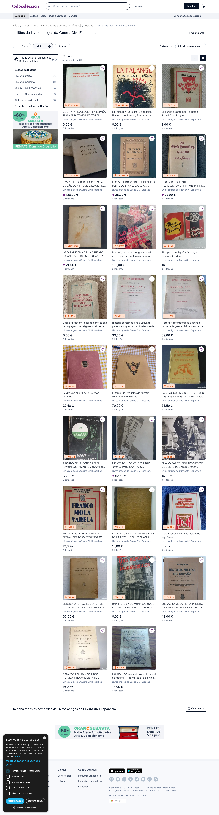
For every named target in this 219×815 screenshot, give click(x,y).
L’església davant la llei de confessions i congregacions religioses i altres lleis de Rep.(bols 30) (85, 324)
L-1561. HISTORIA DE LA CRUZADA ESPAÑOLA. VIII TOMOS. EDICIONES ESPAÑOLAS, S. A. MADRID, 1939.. (83, 184)
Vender (73, 15)
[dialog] (25, 773)
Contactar (83, 786)
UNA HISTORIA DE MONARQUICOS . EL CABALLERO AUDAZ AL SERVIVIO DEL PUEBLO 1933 (133, 605)
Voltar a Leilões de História (32, 106)
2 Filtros (22, 46)
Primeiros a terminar (190, 46)
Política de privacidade (144, 790)
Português (117, 801)
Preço (62, 46)
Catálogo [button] (20, 15)
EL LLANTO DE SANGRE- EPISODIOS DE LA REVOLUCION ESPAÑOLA (133, 535)
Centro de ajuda (87, 769)
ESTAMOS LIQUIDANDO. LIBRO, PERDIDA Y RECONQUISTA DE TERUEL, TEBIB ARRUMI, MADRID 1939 (82, 676)
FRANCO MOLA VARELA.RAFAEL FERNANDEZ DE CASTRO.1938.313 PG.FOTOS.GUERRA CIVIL (82, 535)
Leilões (34, 15)
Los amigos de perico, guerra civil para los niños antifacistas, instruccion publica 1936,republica (134, 254)
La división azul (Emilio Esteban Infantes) (81, 394)
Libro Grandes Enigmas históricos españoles (181, 535)
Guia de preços (57, 15)
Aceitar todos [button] (15, 801)
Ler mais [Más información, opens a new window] (18, 756)
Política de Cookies (166, 790)
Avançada (139, 6)
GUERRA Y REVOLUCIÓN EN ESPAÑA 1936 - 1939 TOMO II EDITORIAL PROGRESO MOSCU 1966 (84, 113)
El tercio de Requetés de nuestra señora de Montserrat (130, 394)
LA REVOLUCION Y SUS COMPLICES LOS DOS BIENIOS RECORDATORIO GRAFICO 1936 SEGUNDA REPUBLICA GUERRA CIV (183, 394)
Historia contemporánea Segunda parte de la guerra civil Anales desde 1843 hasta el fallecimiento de (133, 324)
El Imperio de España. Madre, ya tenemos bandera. (180, 254)
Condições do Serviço (120, 790)
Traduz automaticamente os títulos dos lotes (32, 59)
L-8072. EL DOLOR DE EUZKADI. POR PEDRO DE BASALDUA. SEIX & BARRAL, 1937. (133, 184)
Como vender (64, 775)
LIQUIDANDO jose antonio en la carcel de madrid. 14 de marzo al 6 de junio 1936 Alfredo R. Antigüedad (134, 676)
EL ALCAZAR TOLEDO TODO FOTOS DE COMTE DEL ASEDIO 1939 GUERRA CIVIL (182, 465)
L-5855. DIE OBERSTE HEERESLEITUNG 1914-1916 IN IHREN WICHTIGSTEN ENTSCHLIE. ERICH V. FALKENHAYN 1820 (183, 184)
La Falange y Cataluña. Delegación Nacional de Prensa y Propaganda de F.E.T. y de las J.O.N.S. (133, 113)
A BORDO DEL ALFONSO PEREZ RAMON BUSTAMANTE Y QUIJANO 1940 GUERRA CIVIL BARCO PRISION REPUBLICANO (84, 465)
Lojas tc (61, 781)
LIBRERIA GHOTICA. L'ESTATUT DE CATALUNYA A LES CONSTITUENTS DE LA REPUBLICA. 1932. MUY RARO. (84, 605)
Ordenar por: (167, 46)
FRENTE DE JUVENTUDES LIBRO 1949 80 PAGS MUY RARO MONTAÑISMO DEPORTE (131, 465)
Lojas (43, 15)
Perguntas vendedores (89, 775)
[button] (25, 762)
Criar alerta (196, 32)
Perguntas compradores (90, 781)
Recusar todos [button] (35, 801)
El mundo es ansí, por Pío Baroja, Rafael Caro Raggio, (180, 113)
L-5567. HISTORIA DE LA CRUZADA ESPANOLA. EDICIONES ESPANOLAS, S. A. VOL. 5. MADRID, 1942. (84, 254)
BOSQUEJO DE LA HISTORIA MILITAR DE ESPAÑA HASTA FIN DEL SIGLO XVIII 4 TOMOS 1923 (183, 605)
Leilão (39, 46)
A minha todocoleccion (187, 15)
